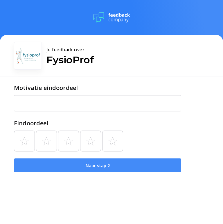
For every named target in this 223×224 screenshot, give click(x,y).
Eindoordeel (31, 123)
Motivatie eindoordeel (46, 88)
